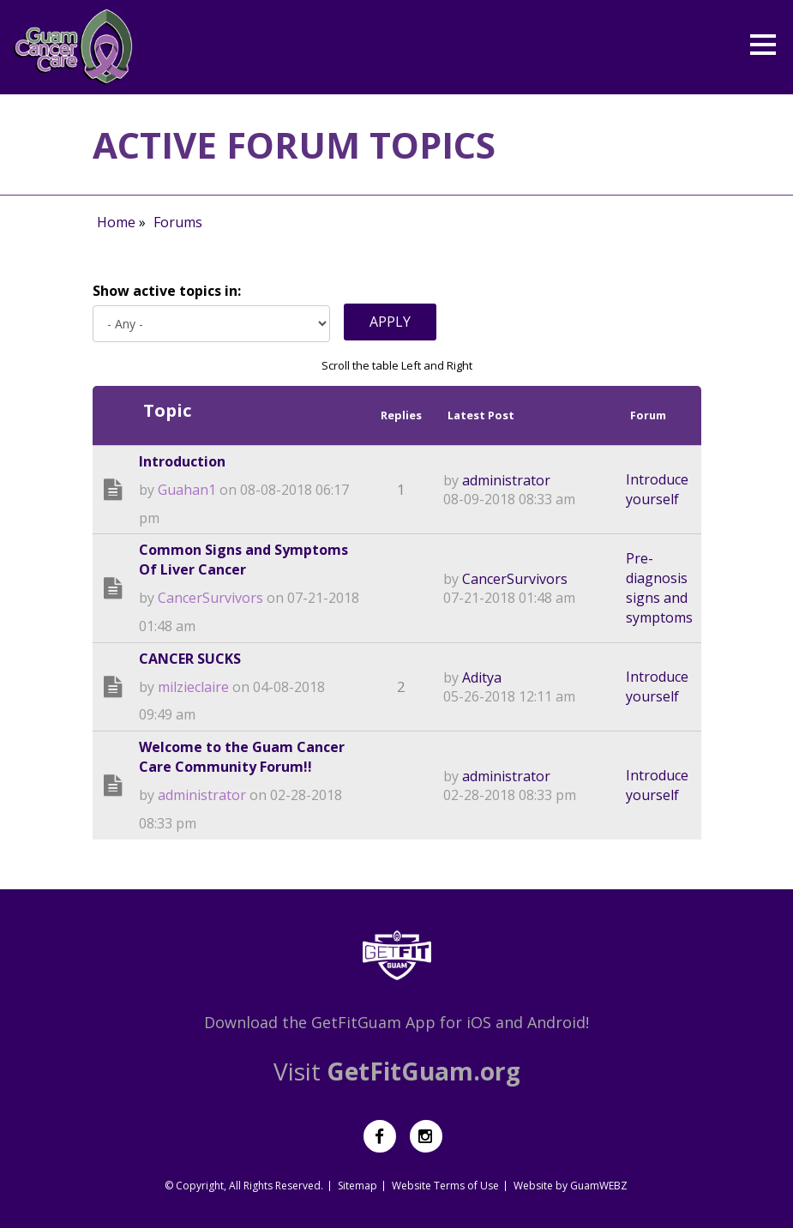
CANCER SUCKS (190, 658)
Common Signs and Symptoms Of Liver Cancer (243, 559)
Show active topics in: (167, 290)
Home (116, 222)
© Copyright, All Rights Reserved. (244, 1185)
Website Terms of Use (445, 1185)
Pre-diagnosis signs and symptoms (659, 588)
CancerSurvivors (210, 597)
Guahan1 (187, 489)
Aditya (482, 677)
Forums (177, 222)
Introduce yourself (657, 489)
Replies (401, 415)
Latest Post (481, 415)
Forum (648, 415)
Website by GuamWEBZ (571, 1185)
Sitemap (357, 1185)
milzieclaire (193, 686)
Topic (167, 410)
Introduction (182, 461)
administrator (506, 480)
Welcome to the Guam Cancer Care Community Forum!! (242, 756)
